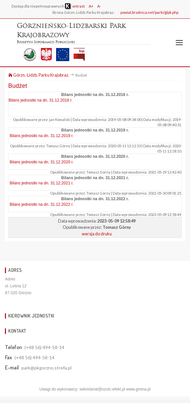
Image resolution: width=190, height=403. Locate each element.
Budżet (17, 86)
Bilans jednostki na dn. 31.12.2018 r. (40, 100)
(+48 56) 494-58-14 (44, 347)
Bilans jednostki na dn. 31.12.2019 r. (41, 135)
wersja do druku (97, 233)
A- (99, 6)
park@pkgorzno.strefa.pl (46, 367)
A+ (91, 6)
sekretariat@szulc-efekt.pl (102, 389)
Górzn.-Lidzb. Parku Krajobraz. (38, 75)
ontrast (75, 6)
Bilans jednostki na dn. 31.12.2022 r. (41, 204)
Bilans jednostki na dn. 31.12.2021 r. (41, 183)
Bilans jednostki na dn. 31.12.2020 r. (41, 162)
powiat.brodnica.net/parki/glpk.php (149, 12)
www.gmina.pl (138, 389)
